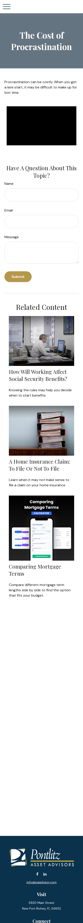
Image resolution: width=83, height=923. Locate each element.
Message (11, 237)
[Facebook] (37, 874)
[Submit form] (18, 276)
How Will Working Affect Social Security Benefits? (38, 375)
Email (8, 210)
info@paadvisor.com (42, 882)
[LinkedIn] (45, 874)
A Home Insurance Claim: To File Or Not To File (39, 465)
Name (9, 183)
